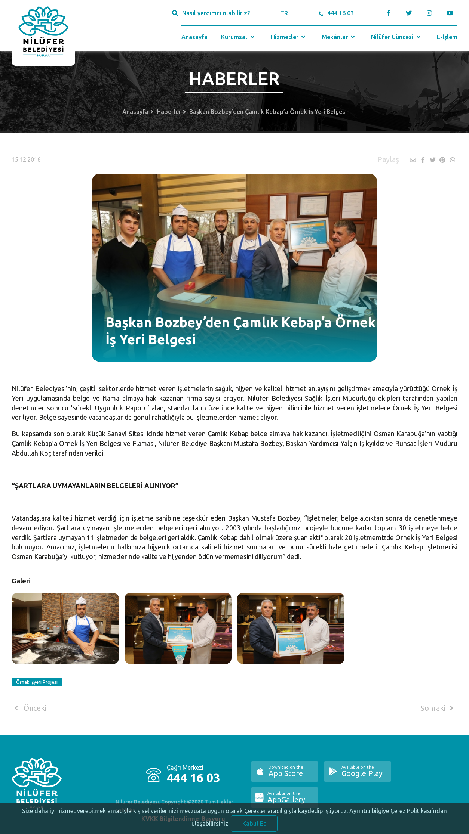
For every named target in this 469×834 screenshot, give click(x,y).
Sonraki (438, 708)
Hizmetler (289, 37)
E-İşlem (447, 37)
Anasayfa (194, 37)
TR (284, 13)
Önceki (29, 708)
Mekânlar (339, 37)
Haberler (169, 111)
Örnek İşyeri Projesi (37, 682)
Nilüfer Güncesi (396, 37)
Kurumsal (238, 37)
